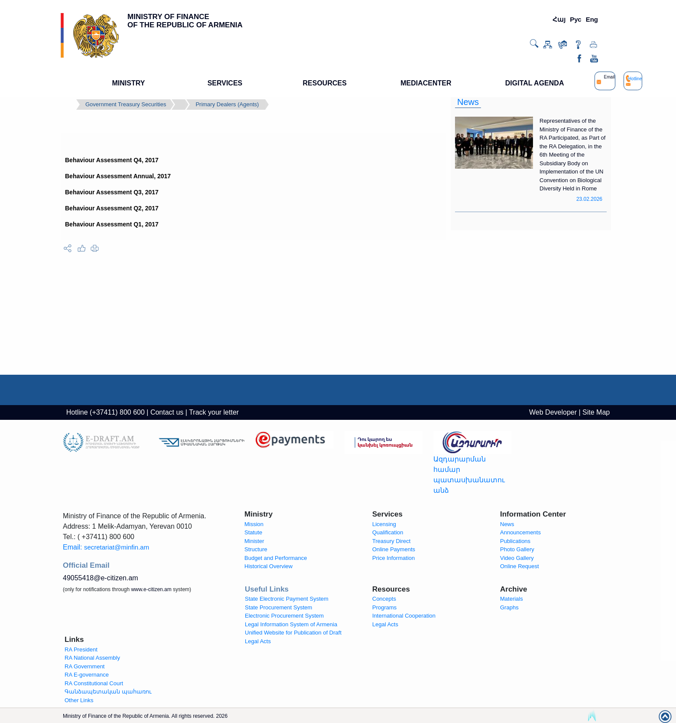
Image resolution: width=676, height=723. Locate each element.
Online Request (519, 566)
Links (74, 639)
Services (387, 514)
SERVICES (225, 83)
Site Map (596, 412)
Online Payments (393, 549)
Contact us (166, 412)
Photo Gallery (517, 549)
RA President (81, 649)
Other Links (79, 700)
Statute (253, 532)
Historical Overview (268, 566)
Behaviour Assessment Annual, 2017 (118, 176)
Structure (255, 549)
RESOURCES (325, 83)
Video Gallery (517, 558)
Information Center (533, 514)
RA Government (85, 666)
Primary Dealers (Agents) (227, 104)
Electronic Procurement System (284, 615)
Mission (253, 524)
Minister (254, 541)
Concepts (384, 598)
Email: (106, 547)
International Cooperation (404, 615)
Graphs (509, 607)
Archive (513, 589)
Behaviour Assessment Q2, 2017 (112, 208)
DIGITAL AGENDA (534, 83)
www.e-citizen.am (151, 589)
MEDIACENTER (425, 83)
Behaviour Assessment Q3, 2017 (112, 192)
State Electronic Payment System (286, 598)
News (468, 102)
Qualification (387, 532)
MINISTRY (128, 83)
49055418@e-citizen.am (100, 578)
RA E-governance (87, 674)
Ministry (258, 514)
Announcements (520, 532)
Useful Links (267, 589)
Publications (515, 541)
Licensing (384, 524)
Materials (511, 598)
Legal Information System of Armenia (291, 624)
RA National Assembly (92, 657)
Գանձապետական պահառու (108, 691)
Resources (391, 589)
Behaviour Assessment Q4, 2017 (112, 160)
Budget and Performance (275, 558)
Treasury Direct (391, 541)
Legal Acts (385, 624)
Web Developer (553, 412)
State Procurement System (278, 607)
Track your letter (214, 412)
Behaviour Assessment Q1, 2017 (112, 224)
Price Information (393, 558)
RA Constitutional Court (94, 683)
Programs (384, 607)
